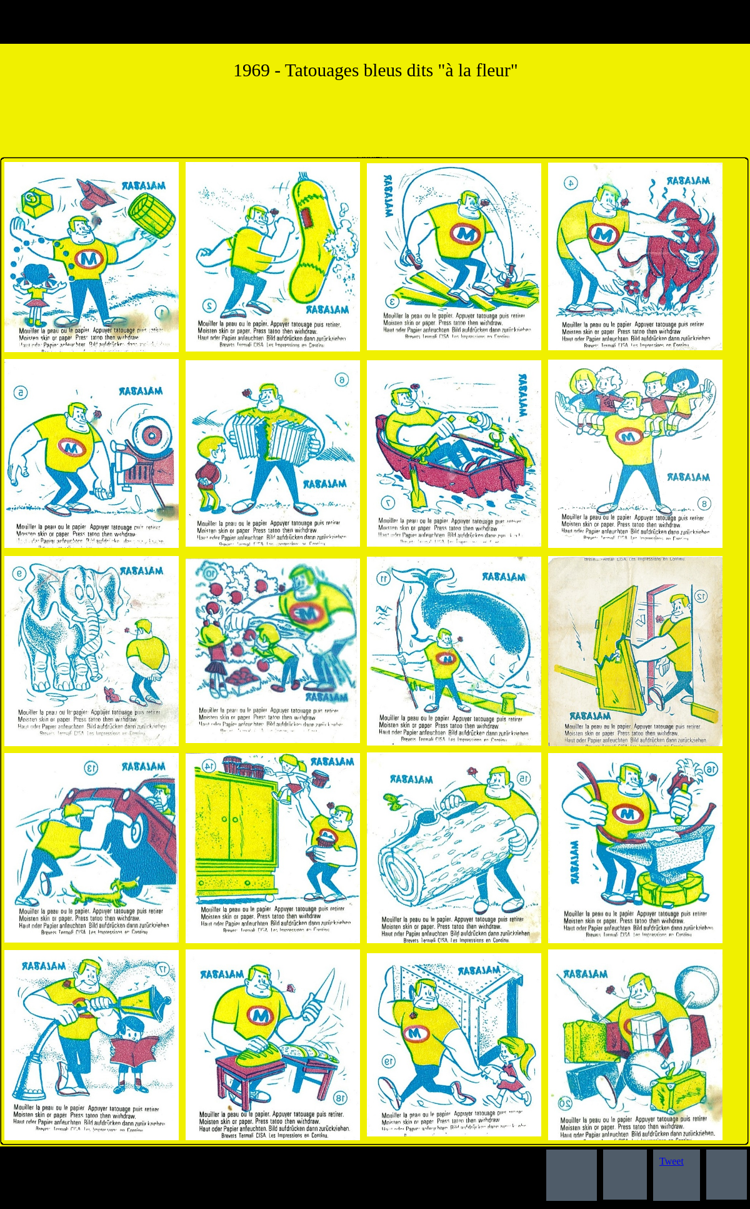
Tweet (671, 1161)
